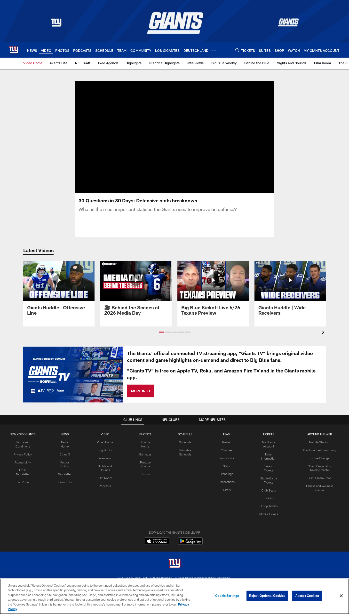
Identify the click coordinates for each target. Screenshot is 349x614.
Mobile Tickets (268, 514)
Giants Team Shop (320, 478)
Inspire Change (319, 458)
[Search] (237, 50)
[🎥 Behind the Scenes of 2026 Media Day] (136, 291)
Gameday (145, 454)
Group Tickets (269, 506)
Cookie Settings (227, 596)
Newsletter (64, 474)
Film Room (105, 478)
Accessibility (23, 462)
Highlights (105, 450)
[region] (174, 596)
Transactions (226, 482)
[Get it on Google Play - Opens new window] (190, 543)
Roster (226, 442)
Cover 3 (65, 454)
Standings (226, 474)
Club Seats (269, 490)
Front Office (226, 458)
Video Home (105, 442)
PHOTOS (145, 434)
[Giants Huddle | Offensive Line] (59, 291)
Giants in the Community (319, 450)
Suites (268, 498)
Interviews (104, 458)
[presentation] (324, 332)
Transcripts (64, 482)
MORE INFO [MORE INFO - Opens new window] (140, 391)
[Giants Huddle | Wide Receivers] (290, 291)
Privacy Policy (23, 454)
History (145, 474)
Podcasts (105, 486)
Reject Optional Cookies (267, 596)
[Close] (341, 596)
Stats (226, 466)
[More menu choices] (214, 50)
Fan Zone (23, 482)
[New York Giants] (174, 563)
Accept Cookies (307, 596)
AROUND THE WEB (319, 434)
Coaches (226, 450)
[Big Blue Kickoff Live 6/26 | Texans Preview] (213, 291)
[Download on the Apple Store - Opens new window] (157, 542)
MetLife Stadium (319, 442)
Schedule (185, 442)
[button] (161, 332)
